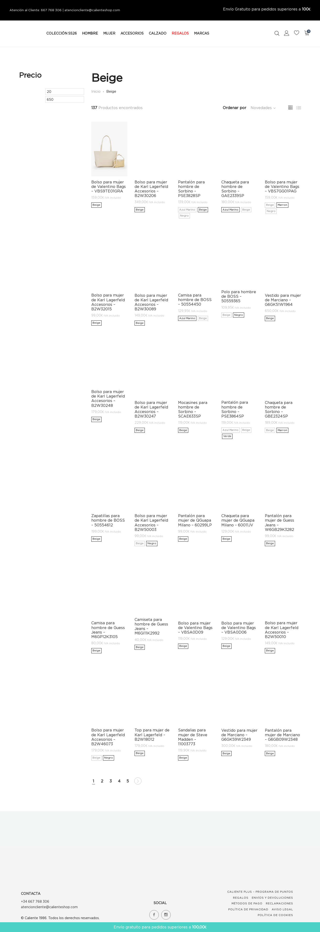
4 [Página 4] (119, 781)
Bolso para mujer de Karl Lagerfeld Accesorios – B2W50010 (281, 630)
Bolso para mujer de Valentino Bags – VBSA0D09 (195, 627)
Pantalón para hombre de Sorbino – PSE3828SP (191, 189)
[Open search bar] (277, 33)
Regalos (240, 897)
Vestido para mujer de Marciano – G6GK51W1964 (283, 300)
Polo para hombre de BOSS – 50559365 (238, 296)
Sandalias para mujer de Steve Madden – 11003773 (192, 737)
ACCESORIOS (132, 33)
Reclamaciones (279, 903)
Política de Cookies (275, 915)
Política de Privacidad (248, 909)
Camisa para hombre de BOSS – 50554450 (195, 299)
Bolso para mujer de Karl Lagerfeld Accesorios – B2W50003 (151, 523)
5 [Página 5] (127, 781)
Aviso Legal (282, 909)
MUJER (109, 33)
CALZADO (157, 33)
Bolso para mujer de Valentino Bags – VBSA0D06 (238, 627)
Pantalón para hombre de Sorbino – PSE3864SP (234, 409)
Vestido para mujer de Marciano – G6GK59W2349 (239, 734)
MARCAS (201, 33)
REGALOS (180, 33)
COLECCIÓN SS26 (61, 33)
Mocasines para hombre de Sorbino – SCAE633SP (192, 409)
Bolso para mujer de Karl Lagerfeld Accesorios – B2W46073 (108, 737)
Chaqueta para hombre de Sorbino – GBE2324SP (278, 409)
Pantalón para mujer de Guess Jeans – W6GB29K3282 (279, 523)
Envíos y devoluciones (272, 897)
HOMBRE (90, 33)
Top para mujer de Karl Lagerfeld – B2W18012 (152, 734)
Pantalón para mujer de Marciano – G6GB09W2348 (282, 734)
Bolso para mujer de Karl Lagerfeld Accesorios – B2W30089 (151, 302)
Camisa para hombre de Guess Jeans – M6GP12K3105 (108, 630)
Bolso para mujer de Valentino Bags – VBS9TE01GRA (108, 186)
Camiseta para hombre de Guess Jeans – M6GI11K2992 (151, 626)
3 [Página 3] (111, 781)
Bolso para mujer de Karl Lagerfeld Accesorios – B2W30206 (151, 189)
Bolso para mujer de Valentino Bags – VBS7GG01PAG (282, 186)
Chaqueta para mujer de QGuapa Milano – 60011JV (237, 520)
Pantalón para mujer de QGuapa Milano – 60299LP (195, 520)
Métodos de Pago (247, 903)
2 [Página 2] (102, 781)
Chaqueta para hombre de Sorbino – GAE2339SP (235, 189)
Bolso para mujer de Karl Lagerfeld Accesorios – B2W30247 (151, 409)
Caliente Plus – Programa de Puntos (260, 891)
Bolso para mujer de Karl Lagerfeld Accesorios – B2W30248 (108, 398)
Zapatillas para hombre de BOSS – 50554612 (108, 520)
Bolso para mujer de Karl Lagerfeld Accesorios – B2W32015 (108, 302)
